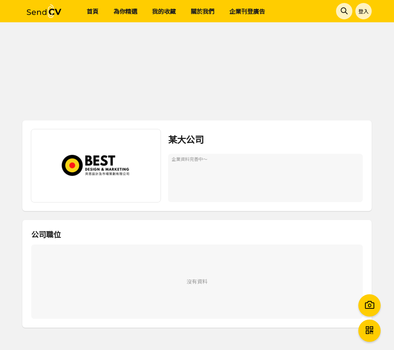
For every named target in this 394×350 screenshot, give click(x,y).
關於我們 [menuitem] (202, 11)
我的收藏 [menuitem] (164, 11)
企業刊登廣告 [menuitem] (247, 11)
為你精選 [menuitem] (125, 11)
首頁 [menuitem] (92, 11)
